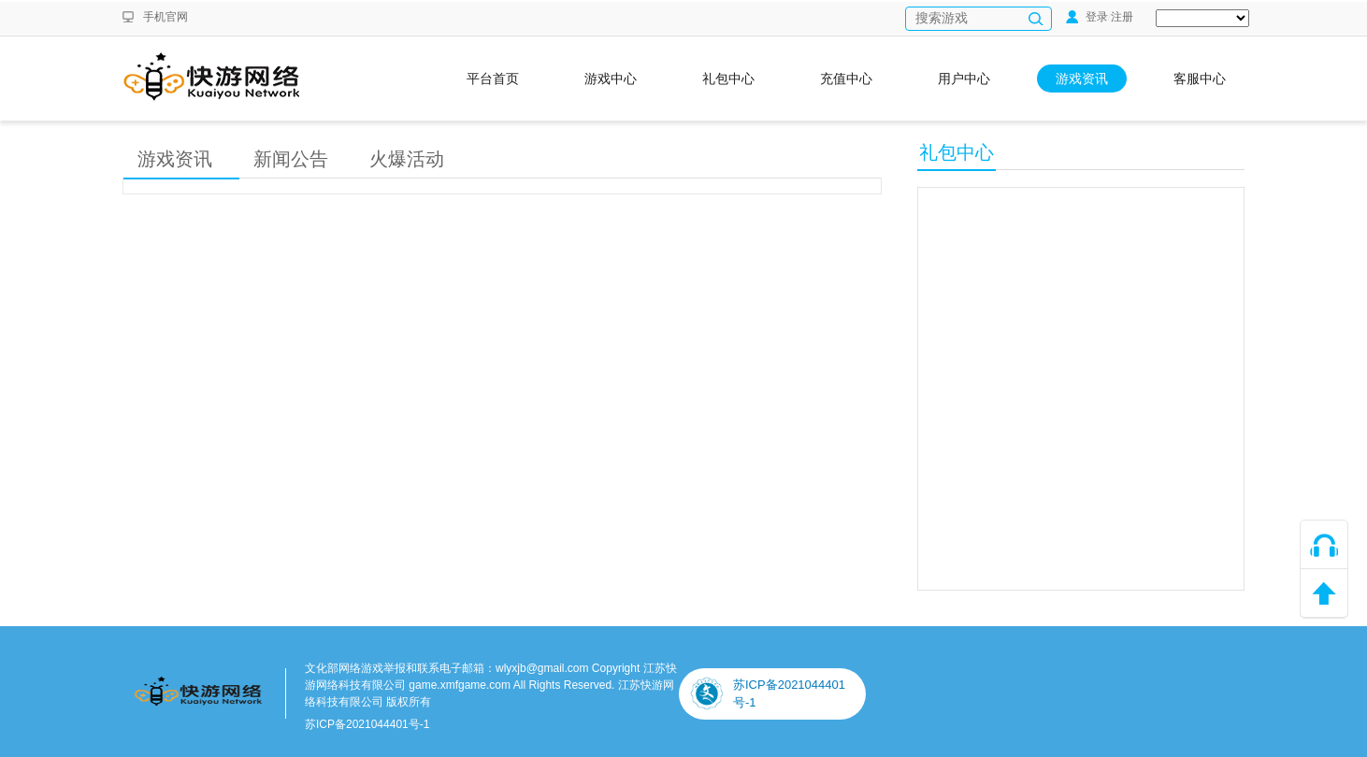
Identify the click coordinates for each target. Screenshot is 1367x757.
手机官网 (165, 16)
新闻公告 (290, 159)
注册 (1122, 16)
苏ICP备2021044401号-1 (367, 724)
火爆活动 (406, 159)
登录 (1087, 16)
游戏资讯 (174, 159)
